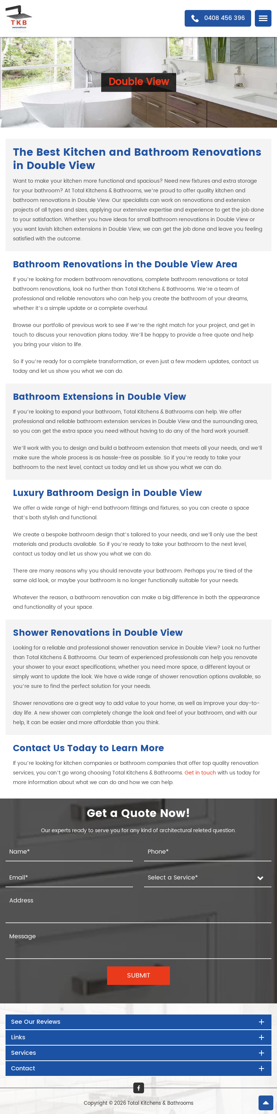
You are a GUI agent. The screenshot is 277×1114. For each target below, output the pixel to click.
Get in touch (200, 773)
